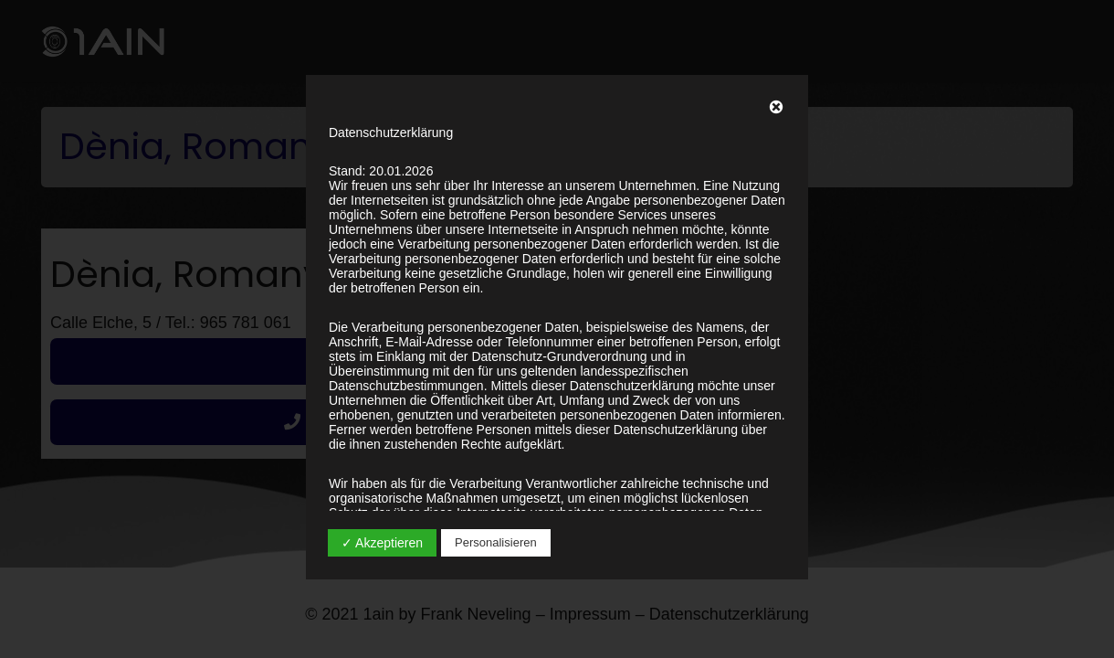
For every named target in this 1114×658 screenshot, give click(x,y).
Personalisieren (496, 542)
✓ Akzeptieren (382, 543)
